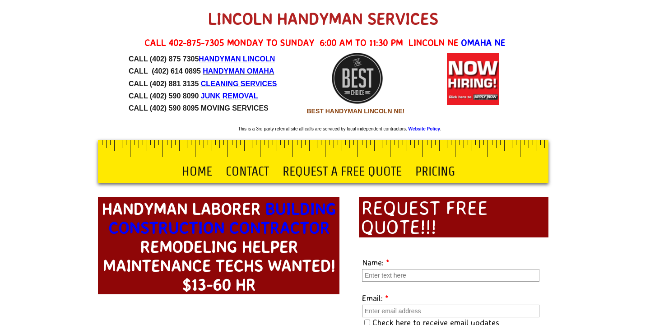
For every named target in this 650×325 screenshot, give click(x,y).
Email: (375, 298)
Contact (247, 171)
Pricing (435, 171)
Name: (376, 262)
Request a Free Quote (342, 171)
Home (197, 171)
